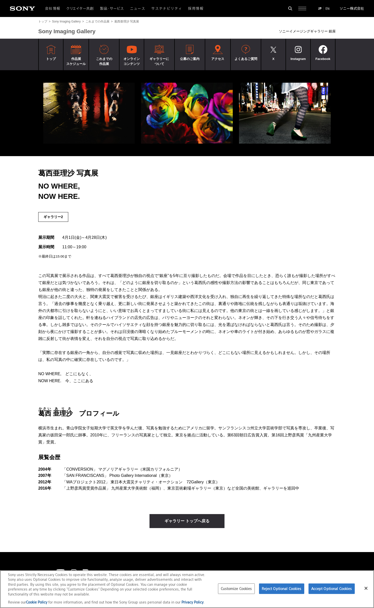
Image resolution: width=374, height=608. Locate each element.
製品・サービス (112, 8)
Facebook (323, 59)
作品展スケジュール (76, 61)
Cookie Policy (37, 602)
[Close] (366, 588)
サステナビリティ (166, 8)
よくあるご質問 (245, 59)
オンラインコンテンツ (132, 61)
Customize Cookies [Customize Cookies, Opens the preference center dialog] (236, 589)
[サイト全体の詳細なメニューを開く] (302, 8)
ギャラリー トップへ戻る (187, 521)
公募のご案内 (190, 59)
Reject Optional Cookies (282, 589)
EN (328, 8)
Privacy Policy (193, 602)
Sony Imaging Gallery (66, 21)
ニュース (138, 8)
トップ (42, 21)
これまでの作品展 (98, 21)
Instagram (298, 59)
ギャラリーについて (159, 61)
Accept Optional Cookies (331, 589)
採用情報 (196, 8)
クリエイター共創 (80, 8)
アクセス (217, 59)
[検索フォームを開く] (290, 8)
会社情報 (52, 8)
